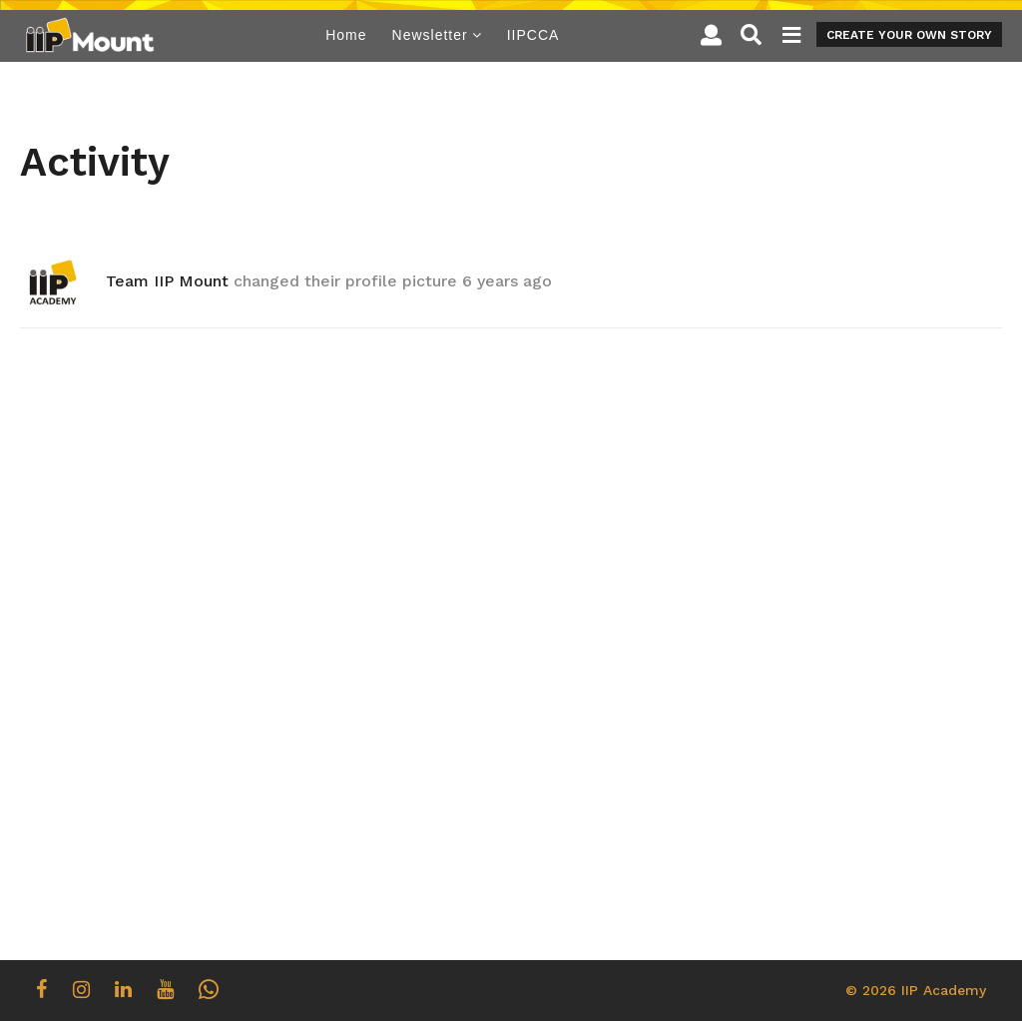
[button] (711, 35)
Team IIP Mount (167, 280)
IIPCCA (533, 35)
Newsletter (430, 35)
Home (345, 35)
